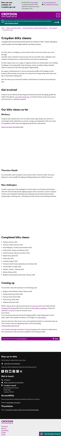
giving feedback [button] (21, 338)
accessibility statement (13, 402)
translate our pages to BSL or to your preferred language (22, 410)
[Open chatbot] (50, 434)
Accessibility (5, 430)
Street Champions (31, 329)
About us (3, 428)
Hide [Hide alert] (55, 22)
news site (35, 306)
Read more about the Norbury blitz (12, 127)
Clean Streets (42, 317)
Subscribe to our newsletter (12, 363)
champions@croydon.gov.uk (10, 326)
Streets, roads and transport (13, 28)
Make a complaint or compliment (13, 382)
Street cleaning (53, 28)
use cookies (34, 2)
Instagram (5, 308)
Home (2, 28)
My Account (4, 426)
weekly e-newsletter (40, 308)
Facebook (14, 308)
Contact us (7, 380)
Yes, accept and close (50, 2)
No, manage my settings (51, 4)
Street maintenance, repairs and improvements (35, 28)
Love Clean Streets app (21, 97)
